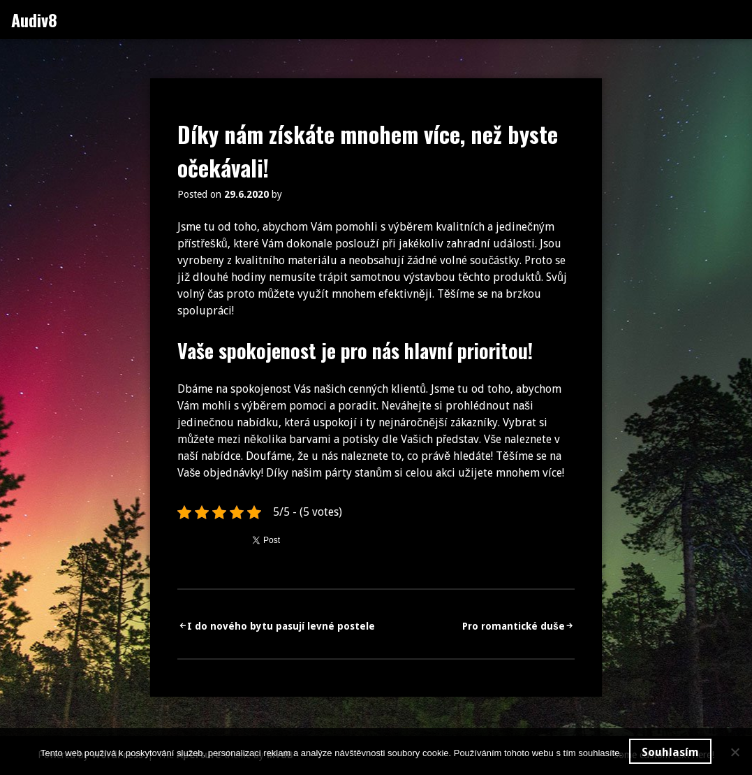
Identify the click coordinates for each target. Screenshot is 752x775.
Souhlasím (670, 752)
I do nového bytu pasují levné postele (281, 626)
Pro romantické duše (513, 626)
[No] (735, 752)
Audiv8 (34, 19)
